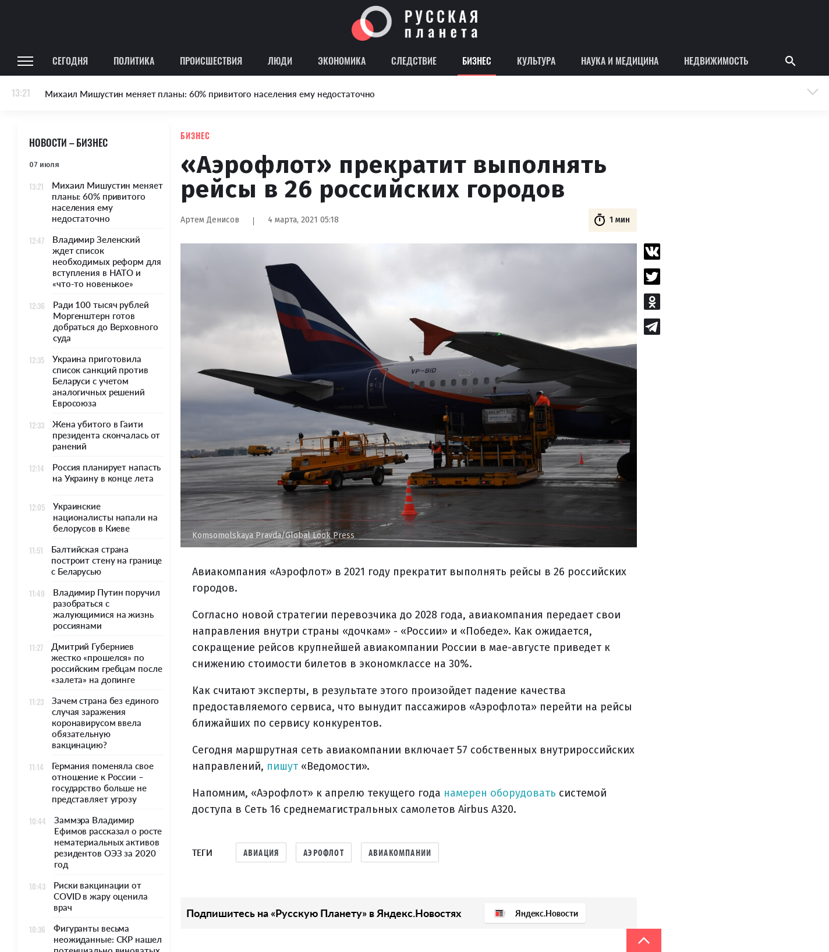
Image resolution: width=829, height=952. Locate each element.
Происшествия (211, 61)
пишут (282, 766)
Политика (134, 61)
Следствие (414, 61)
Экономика (342, 61)
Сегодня (70, 61)
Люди (280, 61)
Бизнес (476, 61)
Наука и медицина (619, 61)
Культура (536, 61)
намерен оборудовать (500, 793)
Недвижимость (716, 61)
